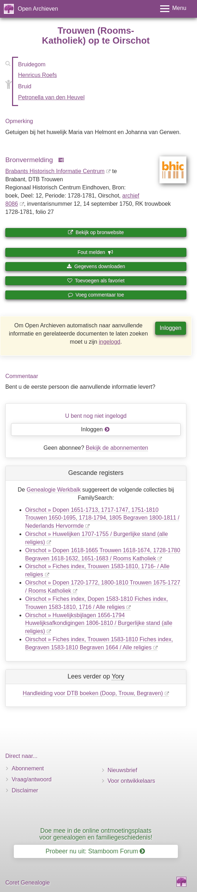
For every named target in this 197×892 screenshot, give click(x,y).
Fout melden (95, 252)
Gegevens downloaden (96, 266)
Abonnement (28, 768)
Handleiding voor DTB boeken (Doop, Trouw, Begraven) (93, 693)
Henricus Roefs (37, 75)
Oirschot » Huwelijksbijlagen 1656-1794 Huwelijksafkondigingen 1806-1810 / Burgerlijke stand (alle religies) (98, 623)
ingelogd (109, 342)
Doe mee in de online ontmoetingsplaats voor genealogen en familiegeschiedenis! (95, 834)
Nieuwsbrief (122, 770)
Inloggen (170, 328)
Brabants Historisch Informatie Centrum (55, 171)
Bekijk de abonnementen (117, 448)
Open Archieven (38, 9)
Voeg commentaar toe (96, 295)
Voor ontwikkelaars (131, 781)
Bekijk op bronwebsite (96, 232)
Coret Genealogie (27, 883)
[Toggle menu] (173, 8)
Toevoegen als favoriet (96, 280)
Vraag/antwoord (31, 779)
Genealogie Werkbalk (54, 490)
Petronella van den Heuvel (51, 97)
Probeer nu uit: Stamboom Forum (95, 851)
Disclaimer (25, 790)
